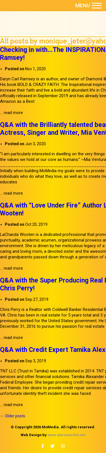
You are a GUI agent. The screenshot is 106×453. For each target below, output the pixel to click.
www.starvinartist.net (66, 435)
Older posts (12, 416)
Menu (88, 5)
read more (13, 112)
